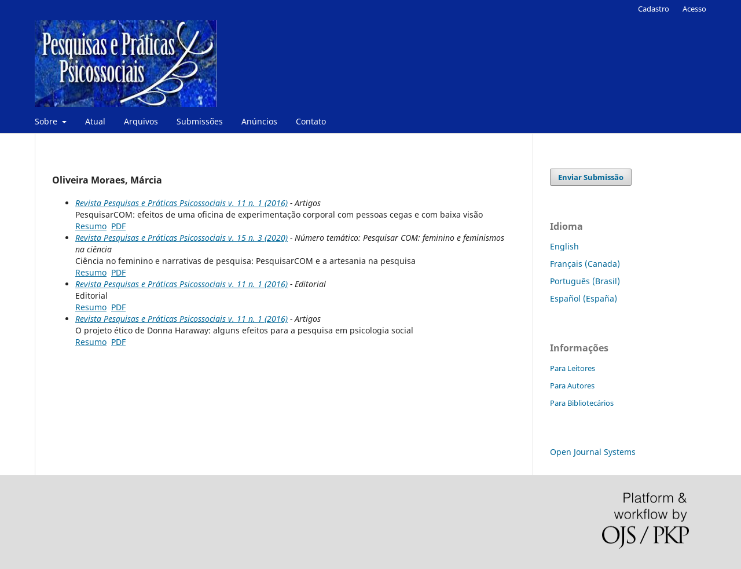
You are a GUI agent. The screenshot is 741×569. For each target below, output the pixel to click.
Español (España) (583, 298)
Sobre (47, 121)
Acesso (694, 8)
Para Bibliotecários (582, 403)
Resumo (91, 226)
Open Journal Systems (593, 451)
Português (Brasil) (585, 281)
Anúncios (259, 121)
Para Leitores (572, 368)
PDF (118, 226)
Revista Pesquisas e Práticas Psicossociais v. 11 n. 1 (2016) (181, 202)
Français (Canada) (585, 263)
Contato (311, 121)
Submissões (200, 121)
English (564, 246)
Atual (95, 121)
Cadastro (653, 8)
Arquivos (141, 121)
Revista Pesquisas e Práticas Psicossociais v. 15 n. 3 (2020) (181, 237)
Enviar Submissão (590, 177)
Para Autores (572, 385)
